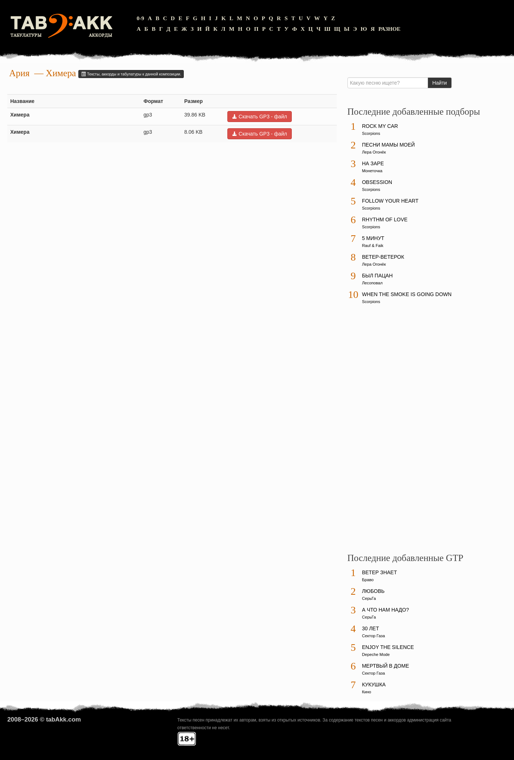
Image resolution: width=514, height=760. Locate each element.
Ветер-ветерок (383, 257)
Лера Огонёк (374, 152)
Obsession (377, 182)
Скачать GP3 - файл (259, 116)
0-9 (140, 18)
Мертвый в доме (385, 666)
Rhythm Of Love (384, 219)
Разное (390, 29)
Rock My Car (380, 126)
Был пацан (377, 275)
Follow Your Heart (390, 201)
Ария (19, 73)
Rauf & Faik (372, 245)
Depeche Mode (376, 654)
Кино (366, 692)
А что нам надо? (385, 610)
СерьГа (369, 598)
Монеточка (372, 171)
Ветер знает (379, 572)
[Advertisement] (402, 432)
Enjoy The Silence (388, 647)
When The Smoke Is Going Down (407, 294)
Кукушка (374, 684)
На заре (373, 163)
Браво (368, 580)
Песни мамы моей (388, 145)
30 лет (370, 628)
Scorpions (371, 133)
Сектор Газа (373, 636)
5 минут (373, 238)
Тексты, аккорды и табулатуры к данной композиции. (131, 74)
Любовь (373, 591)
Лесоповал (372, 283)
